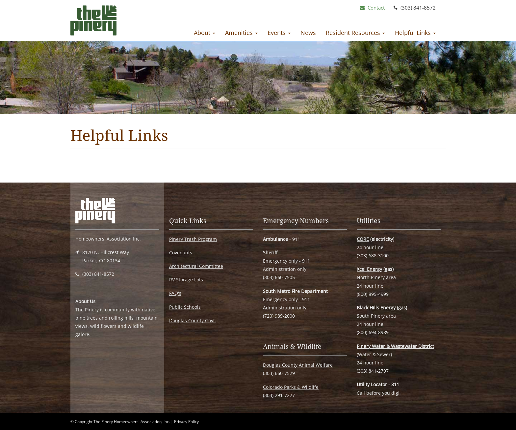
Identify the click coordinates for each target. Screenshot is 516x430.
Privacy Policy (186, 421)
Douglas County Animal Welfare (298, 365)
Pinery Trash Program (193, 239)
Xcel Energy (369, 269)
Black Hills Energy (376, 307)
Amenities (241, 33)
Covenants (180, 252)
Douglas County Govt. (192, 320)
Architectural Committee (196, 266)
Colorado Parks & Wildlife (291, 387)
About (204, 33)
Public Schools (185, 307)
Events (279, 33)
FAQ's (175, 293)
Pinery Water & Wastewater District (395, 346)
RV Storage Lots (186, 279)
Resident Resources (355, 33)
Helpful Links (415, 33)
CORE (363, 239)
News (308, 33)
